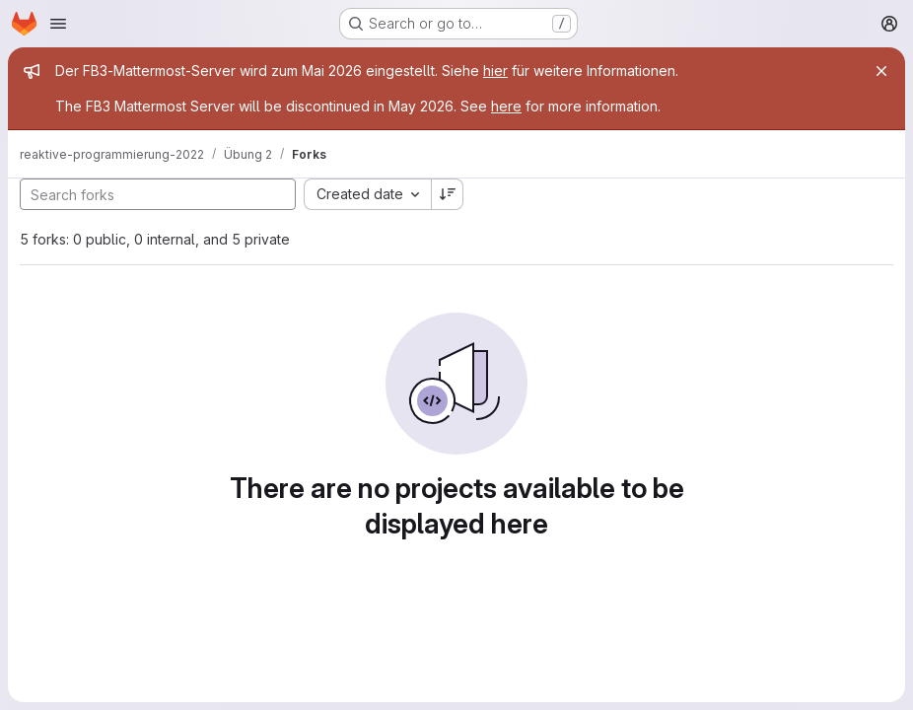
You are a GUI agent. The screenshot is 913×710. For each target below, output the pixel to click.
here (506, 106)
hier (495, 70)
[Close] (881, 71)
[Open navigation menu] (58, 23)
